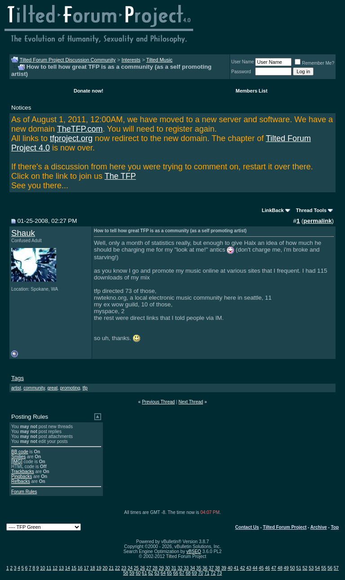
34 (192, 568)
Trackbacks (22, 471)
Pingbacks (21, 476)
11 (48, 568)
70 (200, 573)
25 (136, 568)
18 (92, 568)
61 (144, 573)
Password (241, 71)
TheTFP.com (80, 128)
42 (242, 568)
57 (336, 568)
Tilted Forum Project (284, 527)
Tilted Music (159, 59)
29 (161, 568)
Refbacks (20, 481)
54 (317, 568)
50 (292, 568)
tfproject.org (71, 138)
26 (142, 568)
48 (280, 568)
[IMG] (16, 461)
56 (329, 568)
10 (42, 568)
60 (138, 573)
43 (248, 568)
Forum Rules (24, 491)
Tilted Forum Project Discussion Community (68, 59)
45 (261, 568)
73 (219, 573)
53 (311, 568)
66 (175, 573)
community (34, 387)
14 (67, 568)
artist (16, 387)
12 (55, 568)
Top (335, 527)
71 (206, 573)
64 (163, 573)
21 (111, 568)
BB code (19, 451)
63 (157, 573)
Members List (251, 90)
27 (148, 568)
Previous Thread (158, 401)
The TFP (120, 176)
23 (123, 568)
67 (181, 573)
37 (211, 568)
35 (198, 568)
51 (298, 568)
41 (236, 568)
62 (150, 573)
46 (267, 568)
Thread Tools (311, 210)
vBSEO (193, 551)
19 (98, 568)
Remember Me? (314, 63)
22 (117, 568)
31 (173, 568)
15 (73, 568)
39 (223, 568)
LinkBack (273, 210)
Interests (130, 59)
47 (273, 568)
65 (169, 573)
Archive (318, 527)
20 (104, 568)
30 (167, 568)
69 (194, 573)
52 (304, 568)
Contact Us (247, 527)
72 (213, 573)
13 (61, 568)
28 (155, 568)
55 (323, 568)
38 (217, 568)
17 (86, 568)
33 (186, 568)
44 (254, 568)
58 (125, 573)
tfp (85, 387)
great (52, 387)
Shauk (23, 233)
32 (179, 568)
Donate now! (88, 90)
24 (130, 568)
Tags (17, 378)
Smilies (18, 456)
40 (229, 568)
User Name (242, 61)
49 (286, 568)
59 (131, 573)
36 (205, 568)
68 (188, 573)
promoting (70, 387)
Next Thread (190, 401)
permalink (318, 220)
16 (80, 568)
